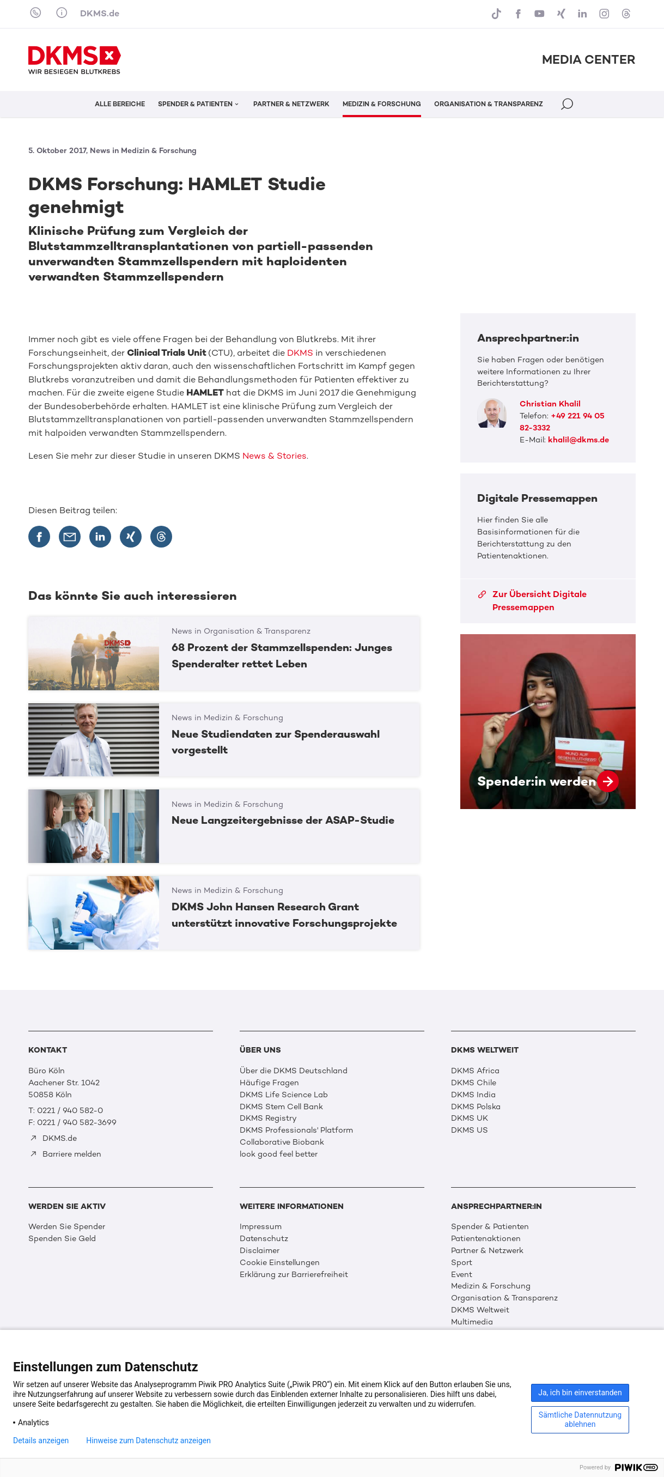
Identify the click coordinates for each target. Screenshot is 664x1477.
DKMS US (469, 1130)
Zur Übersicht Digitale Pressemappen (532, 600)
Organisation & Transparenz (504, 1298)
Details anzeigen (41, 1440)
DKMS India (473, 1094)
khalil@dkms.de (578, 440)
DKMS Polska (476, 1106)
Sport (461, 1262)
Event (461, 1274)
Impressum (261, 1226)
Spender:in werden (548, 722)
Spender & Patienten (490, 1226)
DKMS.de (99, 13)
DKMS (300, 353)
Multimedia (472, 1322)
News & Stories (274, 456)
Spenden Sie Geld (62, 1238)
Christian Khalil (550, 404)
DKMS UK (469, 1118)
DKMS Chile (473, 1082)
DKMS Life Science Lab (284, 1094)
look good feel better (279, 1154)
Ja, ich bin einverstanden (580, 1392)
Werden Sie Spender (66, 1226)
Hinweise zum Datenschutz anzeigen (148, 1440)
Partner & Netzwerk (487, 1250)
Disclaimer (259, 1250)
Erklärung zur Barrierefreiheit (294, 1274)
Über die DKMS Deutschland (294, 1070)
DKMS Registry (268, 1118)
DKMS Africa (475, 1070)
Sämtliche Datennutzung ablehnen (580, 1420)
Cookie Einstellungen (280, 1262)
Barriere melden (65, 1154)
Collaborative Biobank (282, 1142)
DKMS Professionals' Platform (296, 1130)
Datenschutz (264, 1238)
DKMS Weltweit (480, 1310)
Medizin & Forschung (491, 1286)
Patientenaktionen (486, 1238)
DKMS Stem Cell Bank (281, 1106)
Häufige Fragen (269, 1082)
